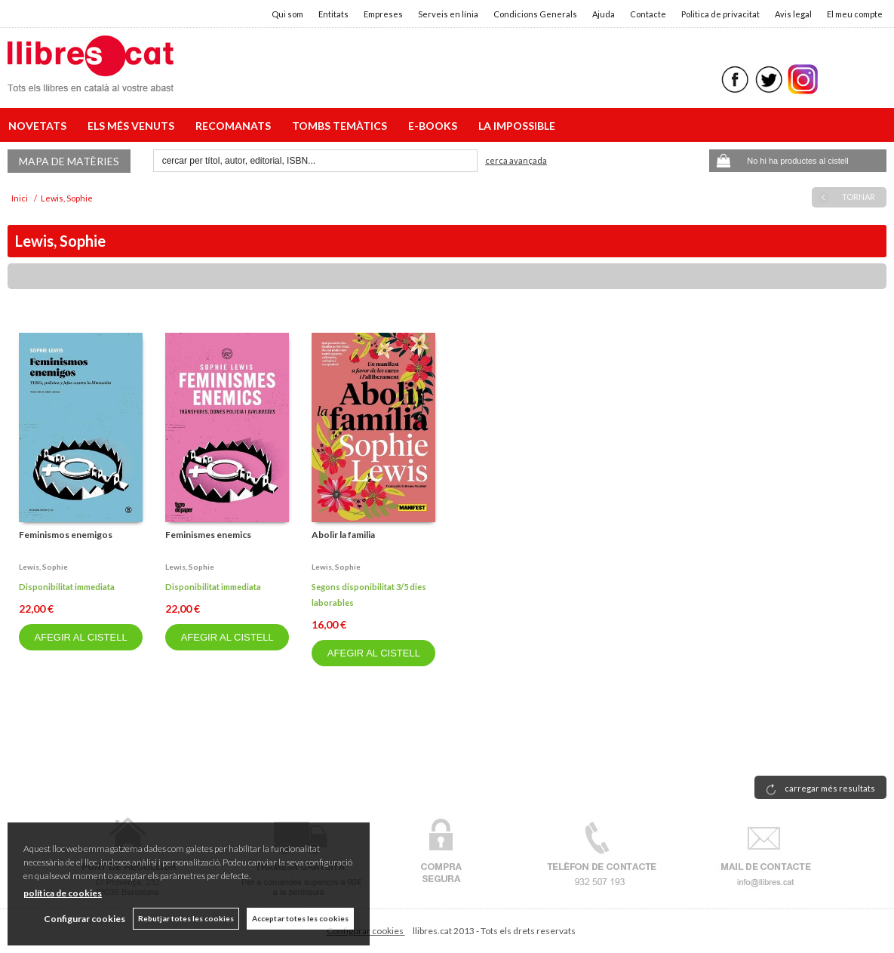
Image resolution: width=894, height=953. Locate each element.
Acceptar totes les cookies (300, 918)
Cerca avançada (516, 160)
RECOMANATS (235, 125)
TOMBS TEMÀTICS (342, 125)
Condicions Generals (535, 14)
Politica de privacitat (720, 14)
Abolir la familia (343, 534)
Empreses (383, 14)
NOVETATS (39, 125)
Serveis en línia (448, 14)
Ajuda (603, 14)
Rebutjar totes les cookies (186, 918)
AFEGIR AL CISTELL (81, 637)
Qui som (287, 14)
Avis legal (793, 14)
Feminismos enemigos (65, 534)
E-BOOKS (435, 125)
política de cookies (62, 893)
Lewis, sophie (43, 566)
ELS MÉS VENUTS (133, 125)
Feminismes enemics (208, 534)
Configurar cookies (84, 918)
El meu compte (855, 14)
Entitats (333, 14)
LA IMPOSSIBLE (516, 125)
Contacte (648, 14)
